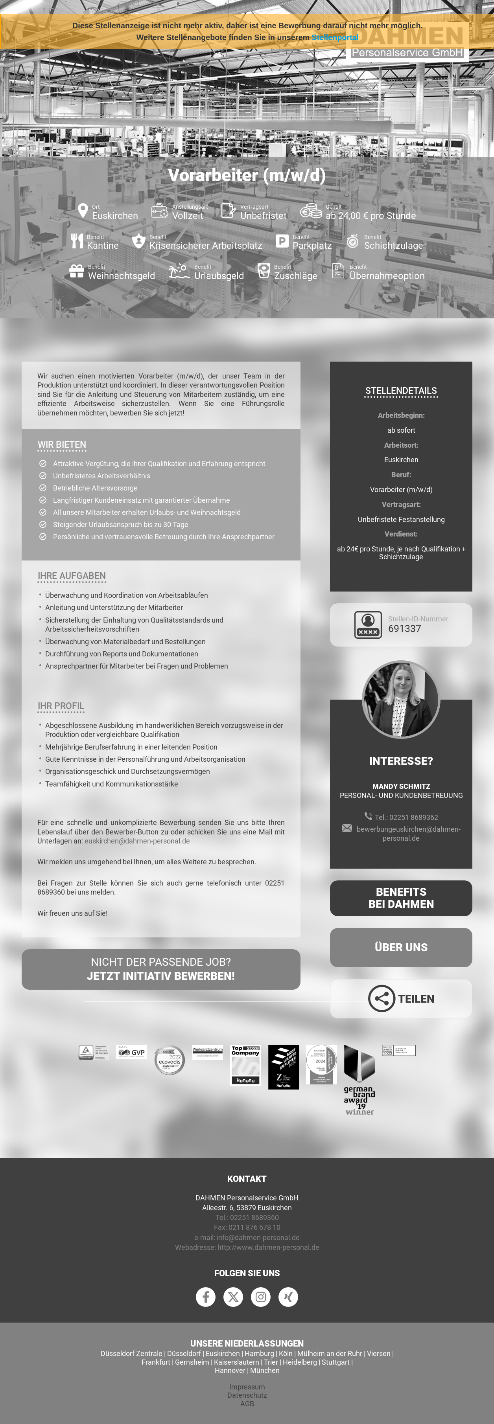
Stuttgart (336, 1362)
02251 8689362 (413, 817)
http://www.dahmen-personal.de (268, 1247)
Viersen (379, 1353)
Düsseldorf (184, 1353)
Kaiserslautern (236, 1362)
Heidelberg (300, 1362)
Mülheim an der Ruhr (329, 1353)
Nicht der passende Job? (161, 969)
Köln (286, 1353)
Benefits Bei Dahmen (401, 898)
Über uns (401, 947)
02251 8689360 (254, 1217)
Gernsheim (192, 1362)
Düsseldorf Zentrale (131, 1353)
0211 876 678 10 (254, 1227)
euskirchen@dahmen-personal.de (137, 841)
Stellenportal (335, 37)
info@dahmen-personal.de (258, 1237)
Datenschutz (247, 1395)
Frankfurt (156, 1362)
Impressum (247, 1387)
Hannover (230, 1370)
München (265, 1370)
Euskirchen (223, 1353)
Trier (271, 1362)
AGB (247, 1404)
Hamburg (259, 1353)
